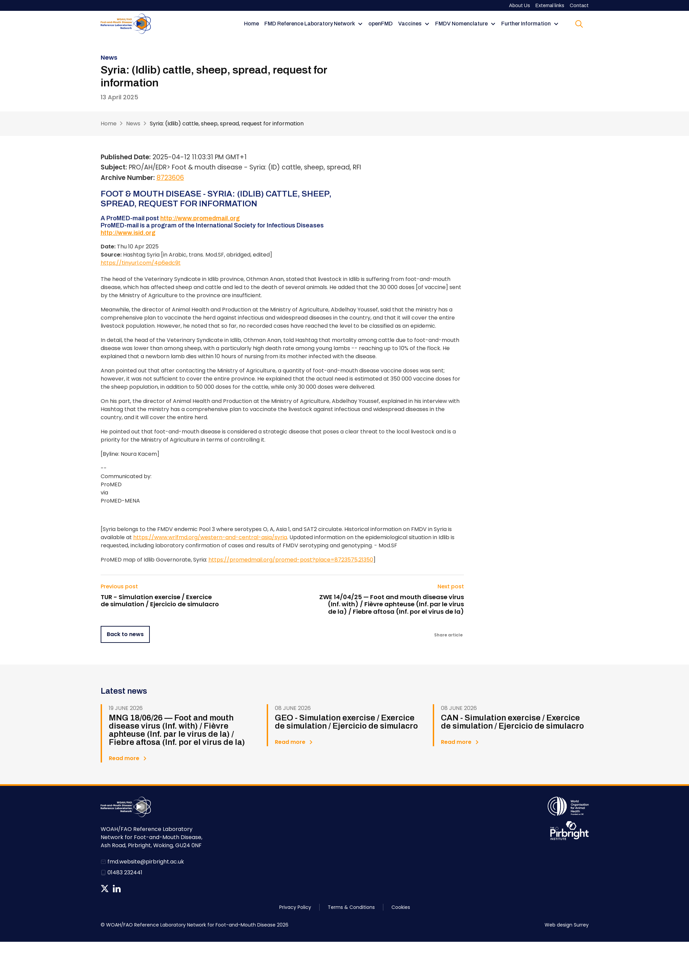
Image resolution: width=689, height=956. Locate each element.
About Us (519, 5)
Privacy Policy (295, 907)
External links (549, 5)
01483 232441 (124, 872)
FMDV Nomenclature (461, 23)
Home (251, 23)
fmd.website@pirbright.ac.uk (145, 862)
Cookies (400, 907)
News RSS (128, 888)
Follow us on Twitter (105, 888)
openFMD (380, 23)
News (133, 123)
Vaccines (410, 23)
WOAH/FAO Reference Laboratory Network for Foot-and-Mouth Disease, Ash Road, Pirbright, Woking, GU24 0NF (151, 837)
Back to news (125, 634)
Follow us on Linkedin (117, 888)
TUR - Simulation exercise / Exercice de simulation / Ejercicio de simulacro (160, 600)
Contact (579, 5)
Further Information (526, 23)
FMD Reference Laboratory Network (309, 23)
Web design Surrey (567, 924)
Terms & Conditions (351, 907)
